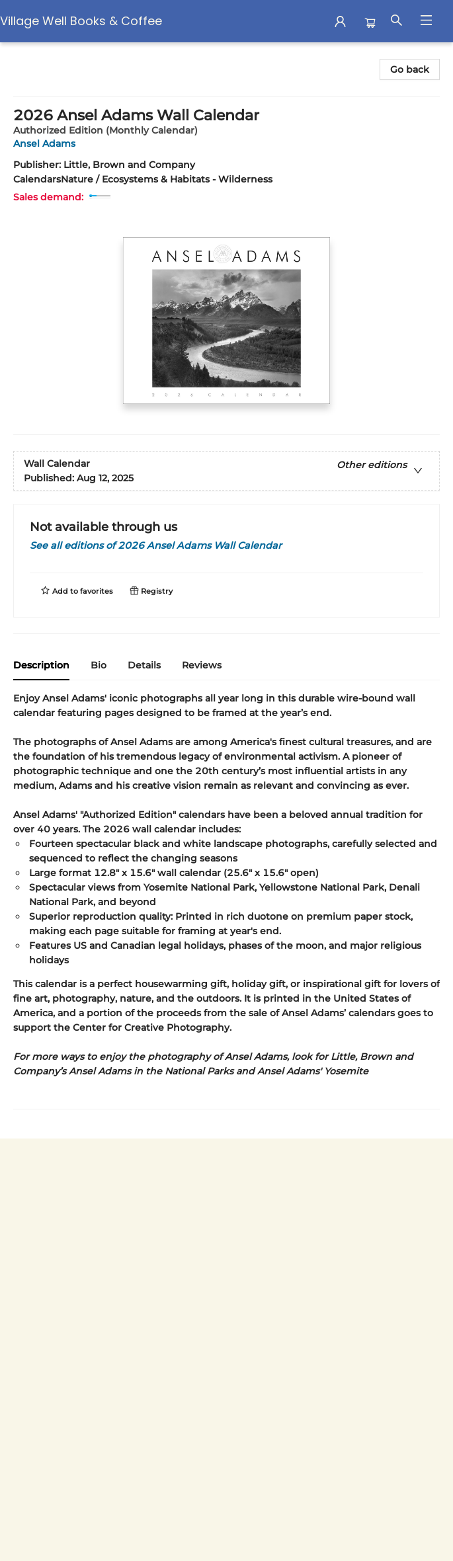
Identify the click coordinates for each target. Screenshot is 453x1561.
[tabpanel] (226, 900)
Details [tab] (144, 665)
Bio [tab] (98, 665)
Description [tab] (41, 665)
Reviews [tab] (202, 665)
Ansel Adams (47, 143)
